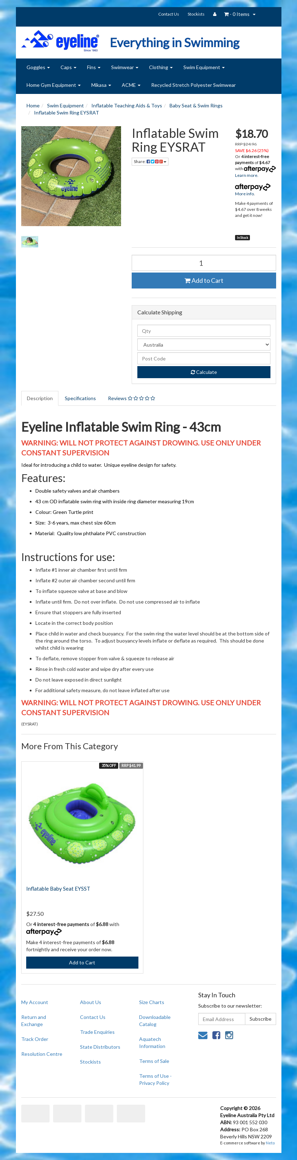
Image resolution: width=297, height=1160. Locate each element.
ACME (131, 85)
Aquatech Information (152, 1042)
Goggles (38, 67)
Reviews (131, 398)
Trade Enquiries (97, 1032)
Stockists (196, 14)
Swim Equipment (204, 67)
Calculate (204, 372)
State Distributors (100, 1047)
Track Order (34, 1039)
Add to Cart (203, 280)
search (267, 15)
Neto (270, 1143)
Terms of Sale (154, 1061)
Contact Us (168, 14)
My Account (34, 1002)
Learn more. (246, 175)
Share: (150, 161)
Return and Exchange (33, 1020)
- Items (237, 14)
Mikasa (101, 85)
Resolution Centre (41, 1054)
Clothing (161, 67)
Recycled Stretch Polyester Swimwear (193, 85)
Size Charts (151, 1002)
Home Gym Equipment (54, 85)
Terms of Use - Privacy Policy (155, 1079)
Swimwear (124, 67)
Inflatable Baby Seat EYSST (58, 888)
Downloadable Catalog (155, 1020)
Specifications (80, 398)
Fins (94, 67)
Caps (68, 67)
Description (40, 398)
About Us (90, 1002)
